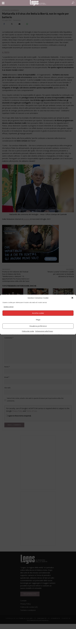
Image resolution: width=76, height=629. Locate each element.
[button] (72, 298)
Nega (38, 319)
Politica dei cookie (28, 331)
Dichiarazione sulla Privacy (44, 331)
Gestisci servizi (8, 307)
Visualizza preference (38, 326)
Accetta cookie (38, 313)
